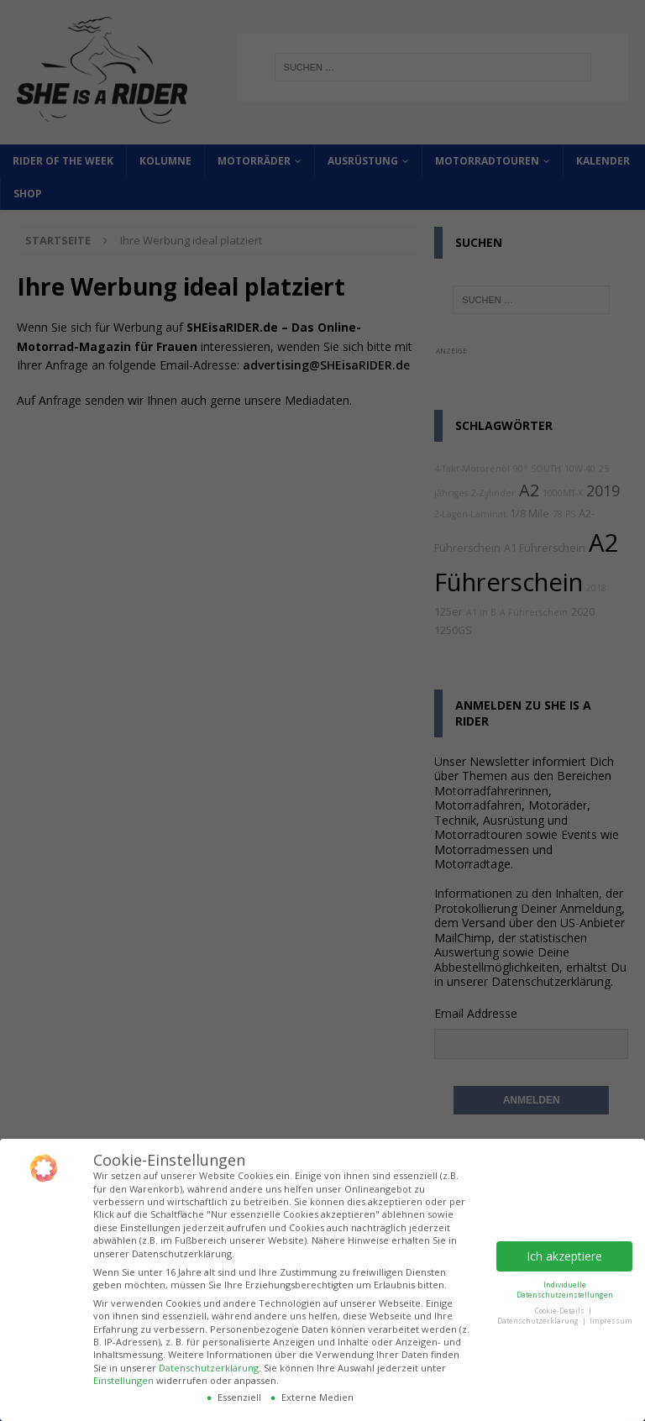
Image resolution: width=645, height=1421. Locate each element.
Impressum (611, 1320)
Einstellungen (123, 1380)
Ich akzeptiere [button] (564, 1256)
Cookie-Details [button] (560, 1310)
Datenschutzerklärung (209, 1367)
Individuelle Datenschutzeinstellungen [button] (565, 1289)
